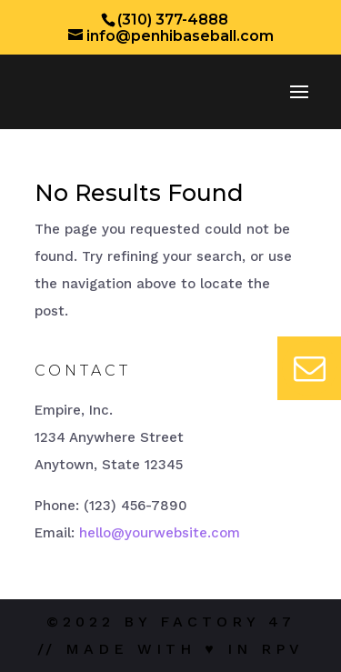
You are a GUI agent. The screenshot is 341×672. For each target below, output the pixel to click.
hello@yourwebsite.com (159, 533)
